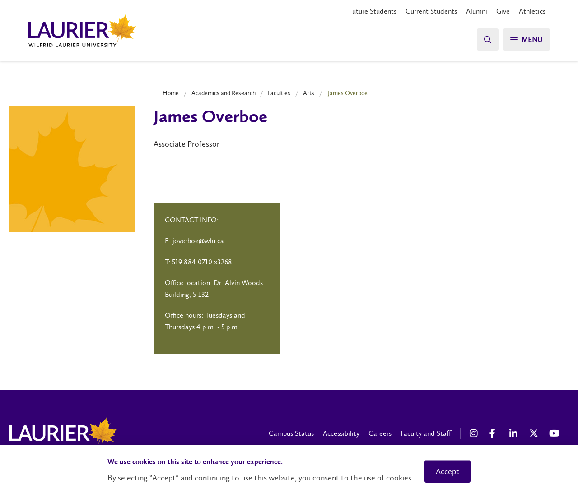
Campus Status (291, 433)
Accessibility (341, 433)
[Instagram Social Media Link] (475, 433)
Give (503, 11)
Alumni (476, 11)
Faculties (279, 93)
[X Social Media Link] (534, 433)
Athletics (532, 11)
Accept (447, 471)
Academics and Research (223, 93)
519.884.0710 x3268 (202, 262)
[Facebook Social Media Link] (494, 433)
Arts (308, 93)
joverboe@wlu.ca (198, 240)
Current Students (431, 11)
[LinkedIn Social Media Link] (514, 433)
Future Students (372, 11)
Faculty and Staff (426, 433)
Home (171, 93)
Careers (380, 433)
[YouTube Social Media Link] (554, 433)
